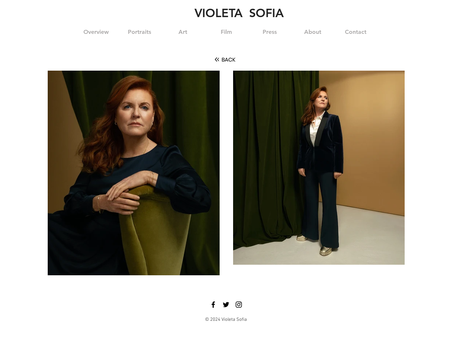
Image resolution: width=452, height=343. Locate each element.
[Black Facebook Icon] (213, 304)
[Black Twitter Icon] (226, 304)
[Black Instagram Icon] (239, 304)
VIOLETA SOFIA (239, 12)
